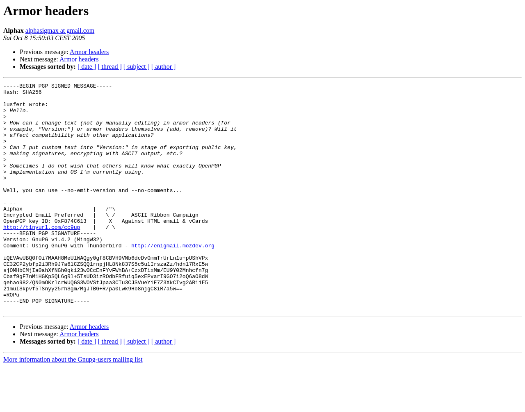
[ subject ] (136, 66)
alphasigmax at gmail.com (59, 30)
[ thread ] (110, 66)
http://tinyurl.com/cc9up (41, 256)
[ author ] (163, 66)
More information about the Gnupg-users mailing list (73, 404)
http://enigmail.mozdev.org (173, 278)
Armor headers (89, 51)
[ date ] (87, 66)
